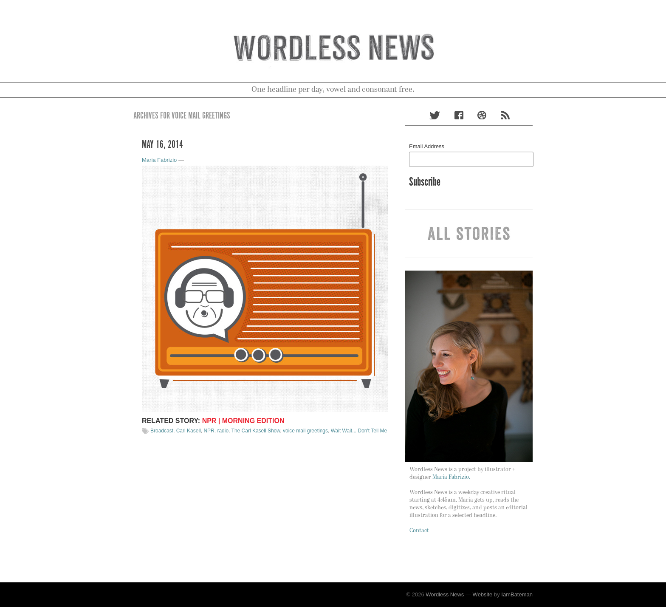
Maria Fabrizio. (451, 477)
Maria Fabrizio (159, 160)
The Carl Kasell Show (255, 431)
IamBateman (517, 594)
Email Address (426, 146)
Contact (419, 531)
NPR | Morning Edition (243, 420)
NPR (208, 431)
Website (483, 594)
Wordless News (445, 594)
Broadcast (161, 431)
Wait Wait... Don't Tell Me (359, 431)
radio (223, 431)
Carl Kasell (188, 431)
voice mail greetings (305, 431)
